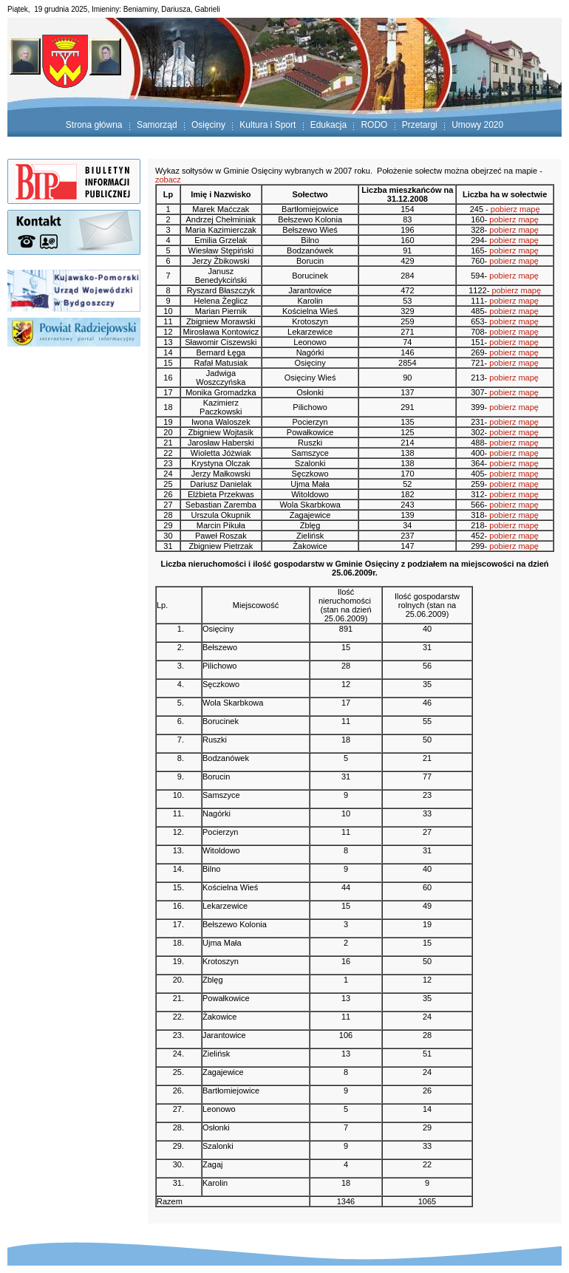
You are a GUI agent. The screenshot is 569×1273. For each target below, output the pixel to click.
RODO (374, 125)
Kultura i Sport (267, 125)
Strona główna (94, 125)
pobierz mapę (515, 209)
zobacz (168, 179)
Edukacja (328, 125)
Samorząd (157, 125)
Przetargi (419, 125)
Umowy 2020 (477, 125)
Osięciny (208, 125)
